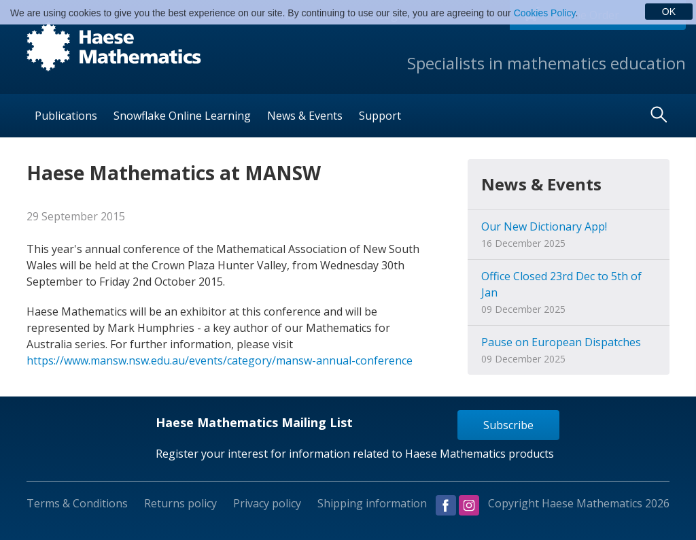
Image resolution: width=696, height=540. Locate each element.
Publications (66, 115)
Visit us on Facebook (446, 505)
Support (380, 115)
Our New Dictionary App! (544, 226)
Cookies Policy (545, 12)
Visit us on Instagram (469, 505)
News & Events (305, 115)
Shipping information (372, 503)
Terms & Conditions (77, 503)
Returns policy (180, 503)
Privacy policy (267, 503)
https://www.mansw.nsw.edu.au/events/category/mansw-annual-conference (220, 360)
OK (669, 11)
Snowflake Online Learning (182, 115)
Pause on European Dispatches (561, 342)
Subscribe (508, 425)
